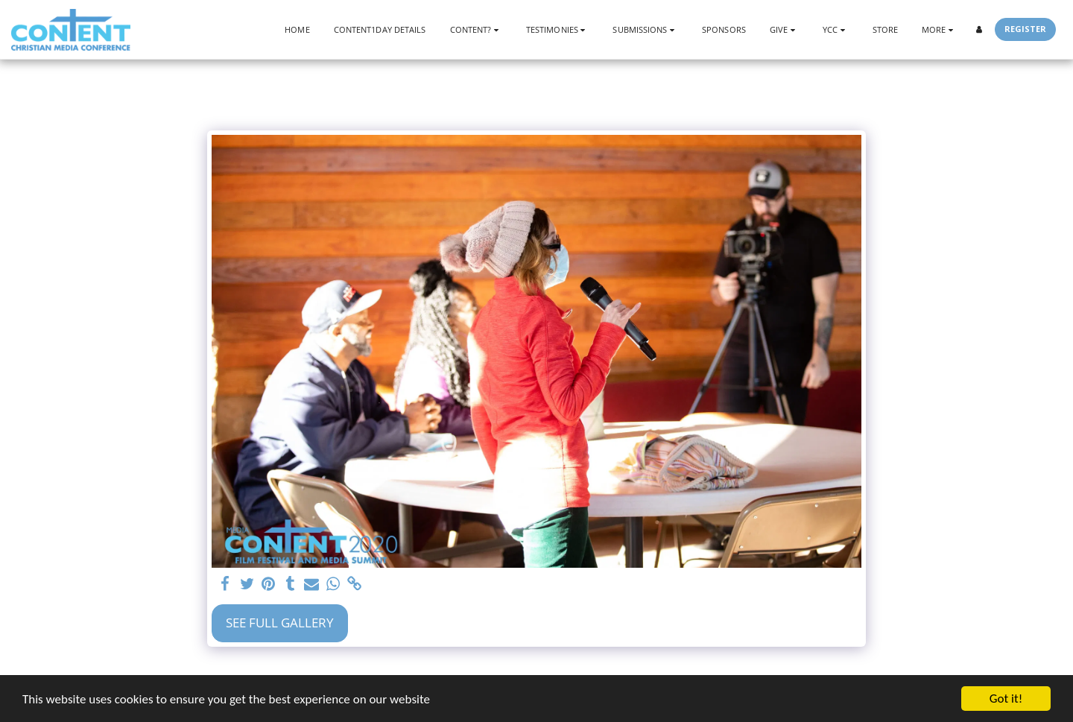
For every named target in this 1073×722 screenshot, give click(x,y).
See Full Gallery (280, 622)
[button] (476, 29)
